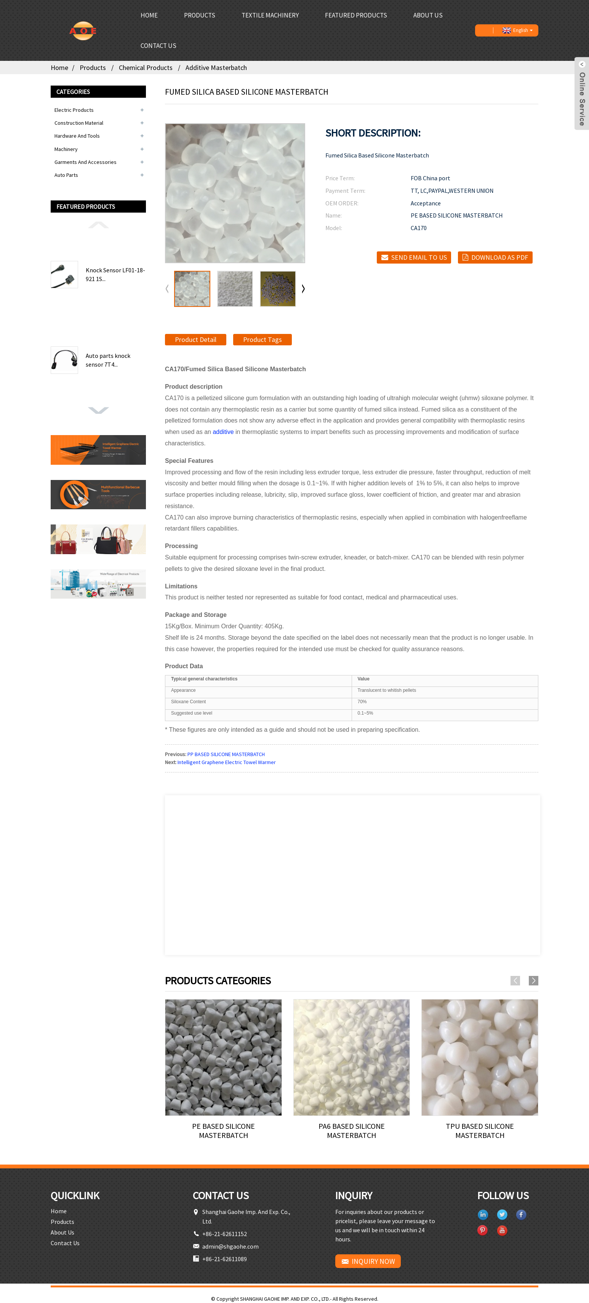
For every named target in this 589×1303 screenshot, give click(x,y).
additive (223, 432)
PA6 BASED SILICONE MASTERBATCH (352, 1131)
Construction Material (78, 122)
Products (199, 15)
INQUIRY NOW (373, 1261)
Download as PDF (499, 257)
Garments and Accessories (85, 162)
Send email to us (419, 257)
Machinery (66, 149)
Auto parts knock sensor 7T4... (108, 360)
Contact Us (158, 45)
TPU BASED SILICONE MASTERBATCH (480, 1131)
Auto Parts (66, 175)
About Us (428, 15)
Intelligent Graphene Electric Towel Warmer (227, 762)
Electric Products (74, 109)
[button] (98, 224)
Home (149, 15)
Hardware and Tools (77, 135)
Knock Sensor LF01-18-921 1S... (115, 274)
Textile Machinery (270, 15)
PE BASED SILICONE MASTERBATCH (223, 1131)
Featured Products (356, 15)
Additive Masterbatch (216, 67)
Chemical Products (146, 67)
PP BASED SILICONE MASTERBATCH (226, 754)
